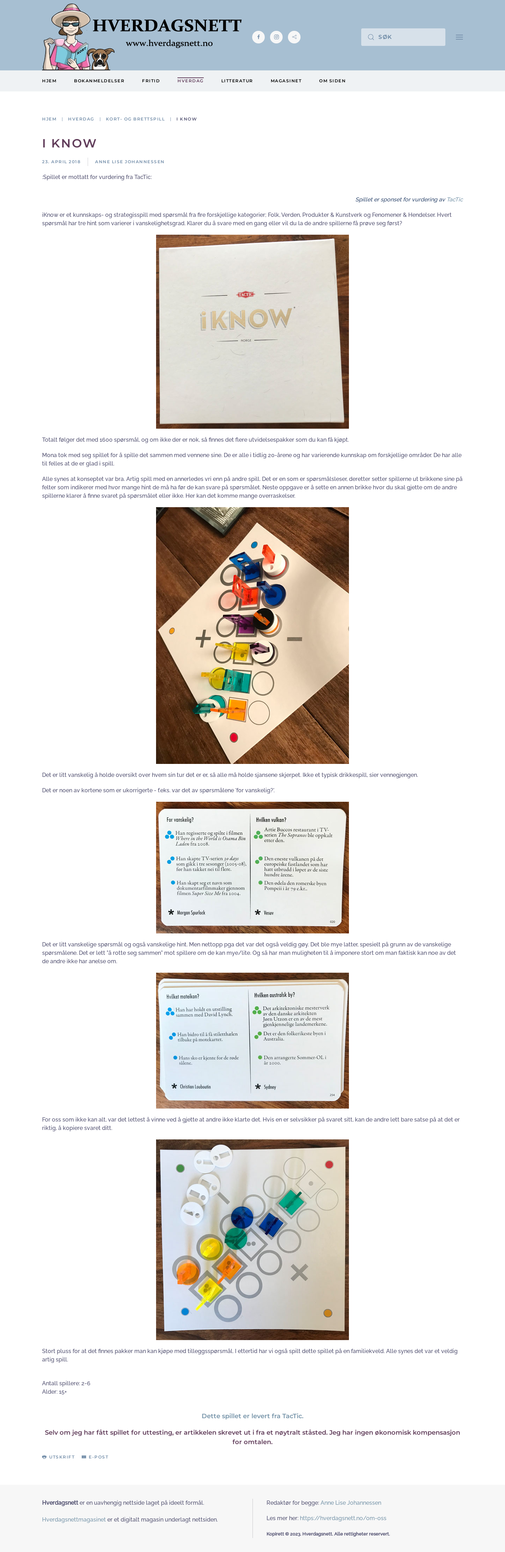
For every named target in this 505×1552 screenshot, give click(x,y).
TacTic (454, 199)
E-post (95, 1457)
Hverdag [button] (190, 80)
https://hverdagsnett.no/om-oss (343, 1518)
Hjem (49, 80)
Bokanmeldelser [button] (99, 80)
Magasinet (286, 80)
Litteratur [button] (237, 80)
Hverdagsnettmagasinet (74, 1519)
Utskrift (58, 1457)
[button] (459, 37)
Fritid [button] (151, 80)
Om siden (332, 80)
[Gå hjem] (142, 37)
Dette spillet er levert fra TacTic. (252, 1416)
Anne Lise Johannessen (351, 1502)
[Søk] (403, 37)
